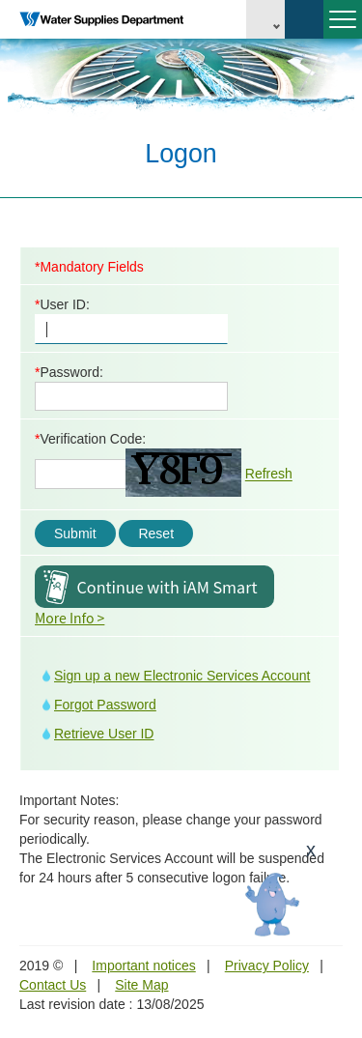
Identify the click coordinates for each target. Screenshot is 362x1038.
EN (265, 19)
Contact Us (52, 985)
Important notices (143, 965)
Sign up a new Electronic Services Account (182, 675)
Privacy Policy (267, 965)
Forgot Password (105, 704)
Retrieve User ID (103, 733)
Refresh (268, 474)
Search (304, 19)
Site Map (141, 985)
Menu (339, 27)
